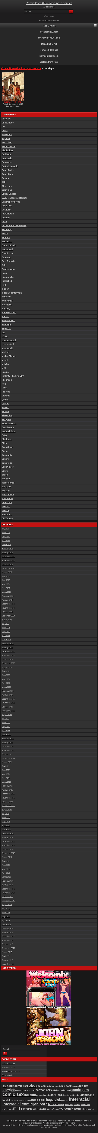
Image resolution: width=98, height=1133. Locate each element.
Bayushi (6, 138)
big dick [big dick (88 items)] (75, 1086)
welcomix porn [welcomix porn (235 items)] (70, 1108)
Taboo (5, 475)
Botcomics (7, 162)
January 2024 (7, 647)
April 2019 (6, 873)
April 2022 (6, 731)
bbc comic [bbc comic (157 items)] (42, 1086)
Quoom (5, 404)
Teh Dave (6, 487)
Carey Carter (8, 174)
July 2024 (5, 624)
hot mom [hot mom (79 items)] (27, 1100)
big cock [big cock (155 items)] (66, 1086)
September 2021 (8, 758)
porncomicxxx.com (49, 56)
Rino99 (5, 412)
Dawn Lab (7, 206)
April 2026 (6, 541)
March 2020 (6, 829)
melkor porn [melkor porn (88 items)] (8, 1109)
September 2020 (8, 806)
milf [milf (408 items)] (16, 1108)
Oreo (4, 388)
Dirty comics (8, 214)
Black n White (9, 146)
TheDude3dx (8, 495)
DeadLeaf (6, 210)
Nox (4, 384)
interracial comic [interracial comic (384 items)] (18, 1104)
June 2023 (6, 675)
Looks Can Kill (9, 340)
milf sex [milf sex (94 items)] (36, 1109)
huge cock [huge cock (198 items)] (38, 1099)
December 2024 (8, 604)
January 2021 (7, 790)
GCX (4, 265)
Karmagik (6, 324)
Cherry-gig (7, 186)
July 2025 (5, 576)
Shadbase (7, 439)
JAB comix (7, 301)
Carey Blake (8, 170)
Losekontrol (8, 344)
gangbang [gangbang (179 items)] (87, 1094)
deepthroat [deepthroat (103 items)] (67, 1095)
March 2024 (6, 640)
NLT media (7, 380)
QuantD (5, 400)
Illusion (5, 289)
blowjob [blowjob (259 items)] (9, 1090)
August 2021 (7, 762)
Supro (5, 471)
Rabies (5, 407)
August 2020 (7, 810)
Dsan (4, 222)
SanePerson (8, 427)
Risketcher (7, 415)
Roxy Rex (6, 419)
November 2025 (8, 560)
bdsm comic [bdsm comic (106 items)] (55, 1086)
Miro (4, 368)
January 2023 (7, 695)
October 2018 (7, 897)
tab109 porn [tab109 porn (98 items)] (45, 1109)
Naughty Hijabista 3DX (13, 376)
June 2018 (6, 913)
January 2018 (7, 932)
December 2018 (8, 889)
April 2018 (6, 921)
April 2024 (6, 636)
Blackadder (7, 150)
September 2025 (8, 568)
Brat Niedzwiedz (10, 166)
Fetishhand (7, 249)
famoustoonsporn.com (11, 1071)
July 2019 (5, 861)
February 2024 (7, 643)
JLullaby (6, 309)
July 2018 (5, 909)
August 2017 (7, 952)
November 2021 (8, 750)
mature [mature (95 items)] (77, 1105)
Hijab (4, 273)
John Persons (9, 313)
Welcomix (7, 514)
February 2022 (7, 738)
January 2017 (7, 960)
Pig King (6, 392)
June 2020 (6, 818)
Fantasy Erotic (9, 245)
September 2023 (8, 663)
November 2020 (8, 798)
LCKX (4, 336)
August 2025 (7, 572)
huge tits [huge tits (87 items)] (64, 1100)
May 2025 (6, 584)
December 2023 (8, 651)
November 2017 (8, 940)
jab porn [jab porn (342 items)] (40, 1104)
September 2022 (8, 711)
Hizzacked (7, 281)
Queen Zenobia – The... (12, 102)
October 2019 (7, 849)
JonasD (5, 316)
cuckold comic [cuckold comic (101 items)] (43, 1095)
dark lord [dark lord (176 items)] (56, 1094)
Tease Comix (8, 483)
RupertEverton (9, 423)
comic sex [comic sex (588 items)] (13, 1094)
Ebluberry (7, 229)
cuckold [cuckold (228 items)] (30, 1094)
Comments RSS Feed (52, 20)
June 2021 (6, 770)
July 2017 (5, 956)
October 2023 (7, 659)
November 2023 (8, 655)
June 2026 (6, 533)
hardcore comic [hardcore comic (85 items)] (17, 1100)
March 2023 (6, 687)
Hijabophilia (8, 277)
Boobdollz (7, 158)
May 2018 (6, 916)
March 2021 (6, 782)
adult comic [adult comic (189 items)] (14, 1085)
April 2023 (6, 683)
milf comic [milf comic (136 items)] (26, 1109)
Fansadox (7, 241)
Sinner (5, 451)
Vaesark (6, 506)
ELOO (5, 233)
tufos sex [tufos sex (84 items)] (55, 1109)
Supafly (5, 459)
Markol (5, 352)
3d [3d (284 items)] (4, 1086)
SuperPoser (8, 467)
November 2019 (8, 845)
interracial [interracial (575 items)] (79, 1099)
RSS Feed (42, 20)
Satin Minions (8, 431)
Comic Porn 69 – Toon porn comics (49, 3)
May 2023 (6, 679)
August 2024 (7, 620)
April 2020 (6, 825)
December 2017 (8, 936)
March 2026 (6, 545)
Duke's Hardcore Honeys (14, 225)
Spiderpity (7, 455)
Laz (3, 332)
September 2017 (8, 948)
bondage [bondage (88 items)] (18, 1090)
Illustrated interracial (12, 293)
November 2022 (8, 703)
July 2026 (5, 529)
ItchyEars (6, 297)
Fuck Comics (49, 26)
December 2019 (8, 841)
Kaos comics (8, 320)
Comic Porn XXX (8, 1063)
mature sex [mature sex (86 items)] (85, 1105)
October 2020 (7, 802)
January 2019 (7, 885)
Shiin (4, 443)
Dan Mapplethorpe (11, 202)
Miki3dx (5, 364)
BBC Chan (7, 142)
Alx (3, 127)
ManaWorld (7, 348)
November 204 (8, 964)
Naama (5, 372)
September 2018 (8, 901)
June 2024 (6, 628)
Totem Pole (7, 498)
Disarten (6, 218)
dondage (16, 106)
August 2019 (7, 857)
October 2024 (7, 612)
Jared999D (7, 305)
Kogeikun (6, 328)
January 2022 (7, 742)
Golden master (9, 269)
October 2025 (7, 564)
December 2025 (8, 556)
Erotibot (6, 237)
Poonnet (6, 396)
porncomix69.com (49, 32)
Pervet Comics (7, 1075)
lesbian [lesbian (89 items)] (61, 1105)
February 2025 (7, 596)
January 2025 (7, 600)
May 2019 (6, 869)
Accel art (6, 119)
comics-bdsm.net (49, 50)
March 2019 (6, 877)
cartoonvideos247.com (49, 38)
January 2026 (7, 552)
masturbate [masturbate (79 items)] (69, 1105)
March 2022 (6, 734)
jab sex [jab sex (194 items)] (53, 1104)
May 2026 (6, 537)
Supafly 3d (7, 463)
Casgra (5, 178)
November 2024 (8, 608)
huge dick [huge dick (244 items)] (53, 1099)
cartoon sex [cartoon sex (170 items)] (43, 1089)
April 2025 (6, 588)
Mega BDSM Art (49, 44)
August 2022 (7, 715)
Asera (5, 131)
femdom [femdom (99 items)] (77, 1095)
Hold (4, 285)
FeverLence (7, 253)
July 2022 (5, 719)
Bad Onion (7, 134)
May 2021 (6, 774)
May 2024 (6, 632)
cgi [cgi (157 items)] (53, 1090)
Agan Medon (8, 123)
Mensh (5, 360)
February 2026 (7, 549)
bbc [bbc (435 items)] (31, 1085)
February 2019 (7, 881)
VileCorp (6, 510)
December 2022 (8, 699)
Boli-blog (6, 154)
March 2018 (6, 924)
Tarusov (6, 479)
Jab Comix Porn (8, 1067)
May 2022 (6, 727)
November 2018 (8, 893)
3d (11, 106)
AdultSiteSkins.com (49, 1127)
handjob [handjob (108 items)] (6, 1100)
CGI (4, 182)
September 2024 (8, 616)
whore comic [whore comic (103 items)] (88, 1109)
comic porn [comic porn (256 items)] (80, 1090)
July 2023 (5, 671)
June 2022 (6, 723)
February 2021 (7, 786)
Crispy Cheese (9, 194)
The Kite (6, 491)
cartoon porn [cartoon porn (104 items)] (29, 1090)
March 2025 (6, 592)
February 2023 (7, 691)
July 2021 (5, 766)
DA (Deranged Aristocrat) (14, 198)
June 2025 (6, 580)
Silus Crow (7, 447)
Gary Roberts (8, 261)
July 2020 (5, 814)
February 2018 (7, 928)
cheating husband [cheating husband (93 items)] (63, 1090)
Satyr (4, 435)
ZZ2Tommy (7, 518)
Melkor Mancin (9, 356)
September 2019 (8, 853)
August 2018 (7, 905)
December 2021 (8, 746)
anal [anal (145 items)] (25, 1086)
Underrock (7, 503)
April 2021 (6, 778)
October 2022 (7, 707)
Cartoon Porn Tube (49, 62)
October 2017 (7, 944)
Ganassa (6, 257)
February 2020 (7, 833)
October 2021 (7, 754)
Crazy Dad (7, 190)
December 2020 (8, 794)
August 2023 (7, 667)
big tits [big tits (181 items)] (83, 1085)
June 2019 (6, 865)
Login (52, 16)
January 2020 (7, 837)
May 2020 (6, 822)
